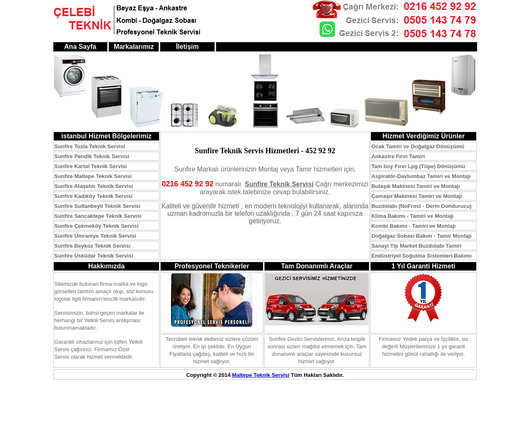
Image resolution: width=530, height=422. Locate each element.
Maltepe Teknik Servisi (260, 375)
